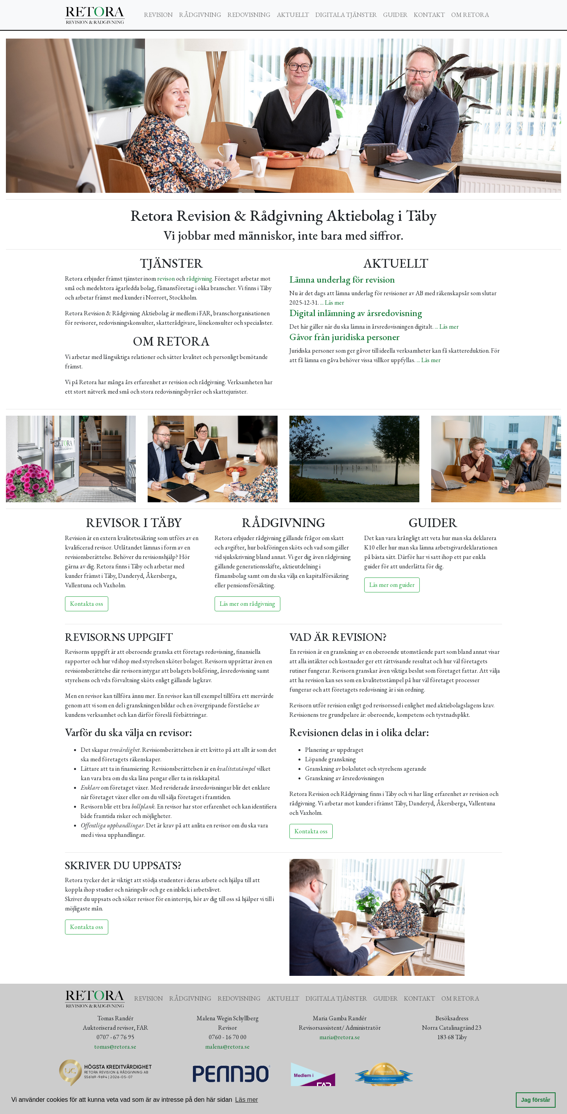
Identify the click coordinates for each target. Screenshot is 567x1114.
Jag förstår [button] (535, 1100)
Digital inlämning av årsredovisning (355, 313)
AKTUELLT (293, 15)
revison (166, 278)
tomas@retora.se (115, 1046)
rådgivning (199, 278)
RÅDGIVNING (200, 15)
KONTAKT (429, 15)
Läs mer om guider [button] (392, 585)
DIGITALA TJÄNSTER (346, 15)
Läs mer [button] (246, 1099)
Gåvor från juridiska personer (344, 337)
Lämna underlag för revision (342, 279)
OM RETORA (470, 15)
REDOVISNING (249, 15)
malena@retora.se (227, 1046)
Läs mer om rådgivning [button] (247, 604)
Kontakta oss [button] (86, 604)
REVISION (158, 15)
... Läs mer (332, 302)
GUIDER (395, 15)
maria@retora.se (339, 1037)
